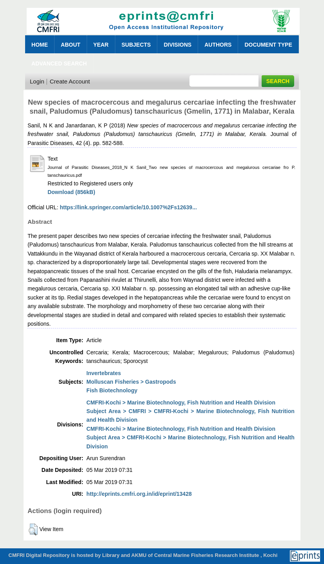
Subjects (136, 45)
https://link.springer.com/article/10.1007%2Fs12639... (128, 207)
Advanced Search (59, 63)
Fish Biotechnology (111, 390)
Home (39, 45)
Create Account (70, 81)
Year (101, 45)
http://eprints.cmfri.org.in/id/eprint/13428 (138, 494)
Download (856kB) (71, 192)
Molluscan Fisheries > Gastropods (131, 382)
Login (37, 81)
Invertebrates (103, 373)
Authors (217, 45)
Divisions (177, 45)
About (70, 45)
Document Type (268, 45)
